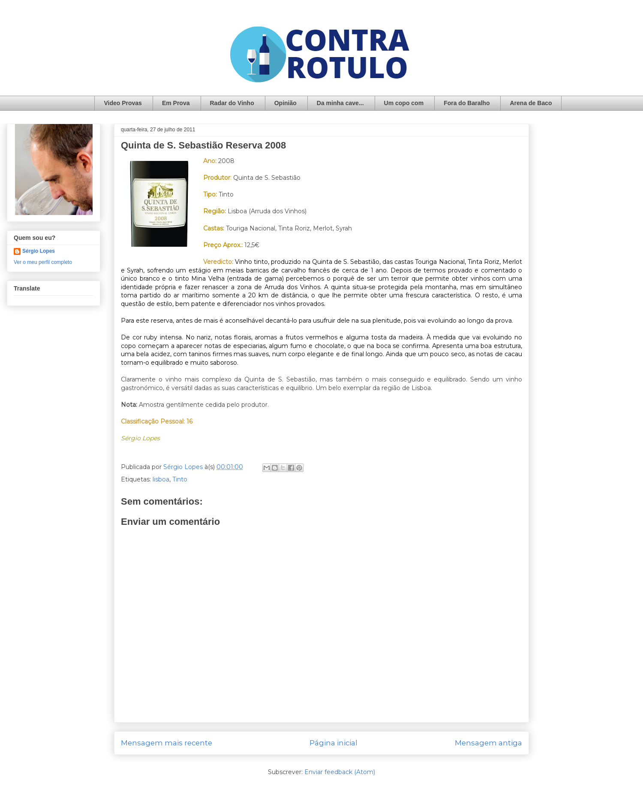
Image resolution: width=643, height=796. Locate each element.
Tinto (179, 479)
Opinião (285, 103)
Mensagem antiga (488, 742)
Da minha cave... (340, 103)
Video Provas (122, 103)
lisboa (161, 479)
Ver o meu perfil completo (43, 262)
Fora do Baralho (467, 103)
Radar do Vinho (232, 103)
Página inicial (333, 742)
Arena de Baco (531, 103)
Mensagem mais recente (166, 742)
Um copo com (404, 103)
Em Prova (176, 103)
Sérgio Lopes (38, 251)
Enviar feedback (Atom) (339, 772)
